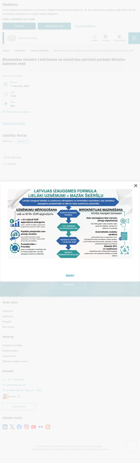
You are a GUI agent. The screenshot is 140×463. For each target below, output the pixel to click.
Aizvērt (70, 275)
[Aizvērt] (135, 185)
